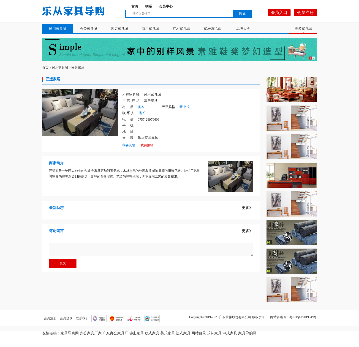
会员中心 (166, 6)
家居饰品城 (212, 28)
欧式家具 (152, 333)
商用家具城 (150, 28)
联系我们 (82, 318)
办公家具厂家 (91, 333)
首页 (134, 6)
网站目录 (198, 333)
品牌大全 (243, 28)
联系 (148, 6)
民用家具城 (57, 28)
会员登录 (66, 318)
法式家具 (183, 333)
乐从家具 (214, 333)
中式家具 (230, 333)
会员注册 (305, 12)
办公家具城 (88, 28)
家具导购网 (69, 333)
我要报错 (147, 145)
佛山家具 (136, 333)
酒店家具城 (119, 28)
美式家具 (167, 333)
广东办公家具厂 (115, 333)
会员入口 (279, 12)
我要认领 (128, 145)
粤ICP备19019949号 (303, 317)
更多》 (247, 208)
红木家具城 (181, 28)
